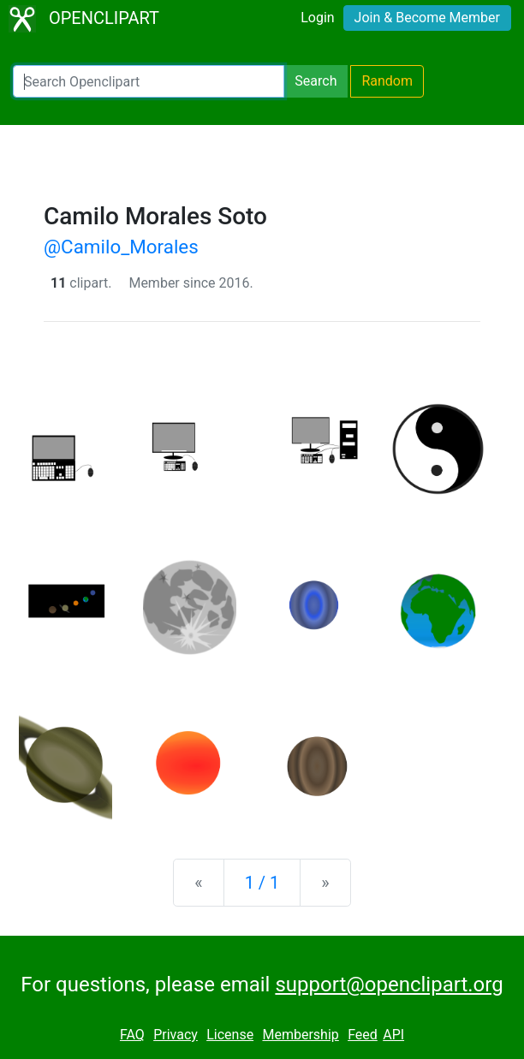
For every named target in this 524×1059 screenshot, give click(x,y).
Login (317, 17)
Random (387, 81)
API (393, 1034)
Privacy (175, 1034)
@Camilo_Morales (121, 246)
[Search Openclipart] (148, 81)
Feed (363, 1034)
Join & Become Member (427, 17)
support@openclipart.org (389, 985)
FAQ (132, 1034)
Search (315, 81)
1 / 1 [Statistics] (262, 882)
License (229, 1034)
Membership (300, 1034)
